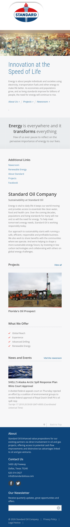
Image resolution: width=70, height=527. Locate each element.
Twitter (18, 483)
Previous (3, 43)
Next (67, 43)
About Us (13, 102)
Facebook (13, 182)
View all (58, 265)
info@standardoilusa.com (21, 476)
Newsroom (42, 102)
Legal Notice (16, 522)
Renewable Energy (17, 169)
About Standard (16, 173)
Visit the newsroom (53, 358)
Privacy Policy (52, 519)
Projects (27, 102)
